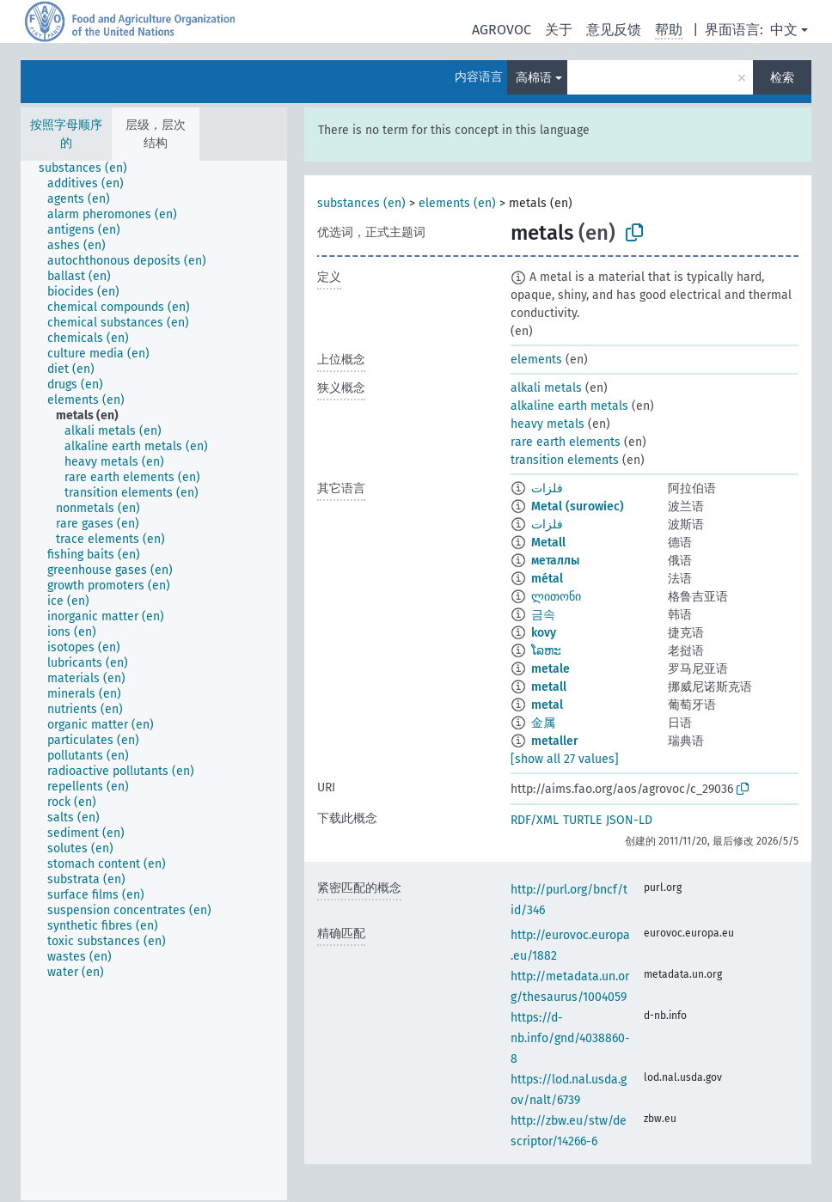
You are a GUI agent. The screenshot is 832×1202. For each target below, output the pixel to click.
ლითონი (556, 596)
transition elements (565, 460)
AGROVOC (501, 29)
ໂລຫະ (546, 651)
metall (548, 687)
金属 (543, 723)
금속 (543, 614)
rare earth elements (566, 442)
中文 (784, 29)
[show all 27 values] (565, 759)
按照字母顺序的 (66, 134)
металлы (555, 560)
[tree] (154, 680)
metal (547, 705)
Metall (548, 542)
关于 (558, 29)
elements (536, 359)
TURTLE (582, 820)
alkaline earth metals (569, 406)
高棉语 (534, 77)
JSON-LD (629, 820)
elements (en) (457, 203)
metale (550, 669)
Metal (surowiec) (577, 506)
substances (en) (361, 203)
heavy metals (547, 424)
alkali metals (546, 388)
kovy (543, 632)
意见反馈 (613, 29)
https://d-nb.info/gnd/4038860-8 (570, 1038)
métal (547, 578)
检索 (782, 77)
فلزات (547, 488)
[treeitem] (90, 168)
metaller (554, 741)
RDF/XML (535, 820)
